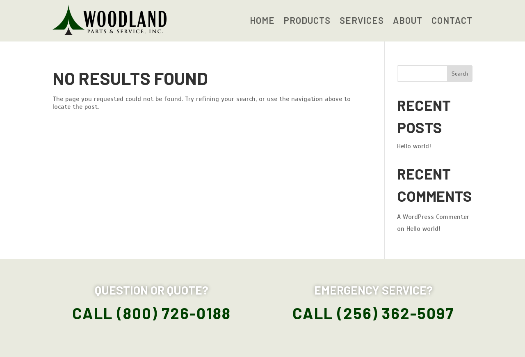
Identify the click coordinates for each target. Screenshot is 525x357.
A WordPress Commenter (433, 217)
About (407, 21)
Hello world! (414, 146)
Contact (451, 21)
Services (362, 21)
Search (460, 73)
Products (307, 21)
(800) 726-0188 (174, 313)
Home (262, 21)
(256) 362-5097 (395, 313)
